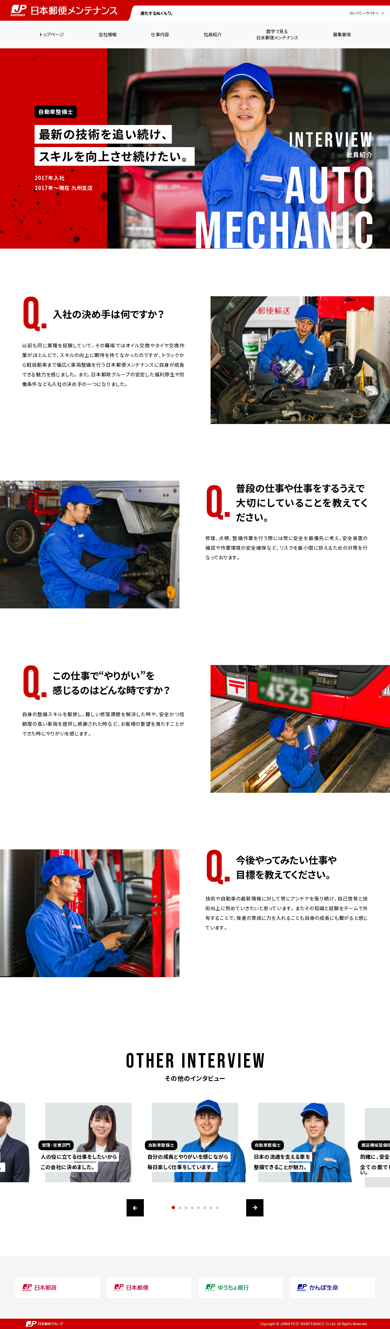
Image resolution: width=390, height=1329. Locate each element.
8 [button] (217, 1208)
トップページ (51, 34)
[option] (195, 1136)
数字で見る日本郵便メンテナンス (277, 34)
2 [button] (180, 1208)
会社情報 (108, 34)
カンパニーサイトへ (364, 13)
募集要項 (342, 34)
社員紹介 (213, 34)
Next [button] (254, 1207)
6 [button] (204, 1208)
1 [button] (173, 1208)
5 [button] (198, 1208)
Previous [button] (135, 1207)
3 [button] (186, 1208)
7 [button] (211, 1208)
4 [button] (192, 1208)
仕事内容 (160, 34)
